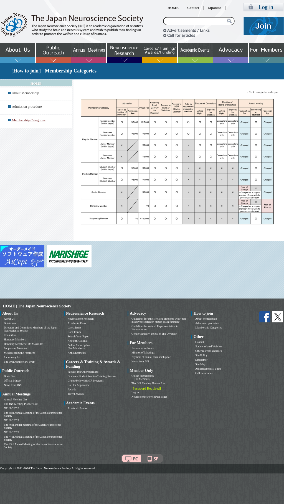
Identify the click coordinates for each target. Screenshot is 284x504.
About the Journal (78, 340)
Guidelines (10, 323)
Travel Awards (76, 393)
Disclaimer (201, 359)
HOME (173, 8)
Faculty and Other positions (83, 371)
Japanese (214, 8)
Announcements (77, 352)
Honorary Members (15, 339)
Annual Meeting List (15, 399)
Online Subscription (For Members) (79, 347)
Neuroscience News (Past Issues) (149, 396)
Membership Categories (208, 327)
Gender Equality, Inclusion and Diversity (154, 333)
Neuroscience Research (81, 318)
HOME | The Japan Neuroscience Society (37, 306)
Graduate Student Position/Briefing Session (92, 376)
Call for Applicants (78, 385)
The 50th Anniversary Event (19, 361)
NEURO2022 (11, 432)
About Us (9, 318)
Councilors (10, 335)
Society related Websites (208, 346)
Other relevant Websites (208, 350)
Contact (193, 8)
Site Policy (201, 355)
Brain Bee (9, 376)
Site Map (200, 364)
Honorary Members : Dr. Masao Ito (23, 343)
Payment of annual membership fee (151, 356)
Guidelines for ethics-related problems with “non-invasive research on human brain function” (159, 320)
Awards (72, 389)
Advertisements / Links (208, 368)
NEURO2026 (11, 408)
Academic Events (77, 408)
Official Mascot (12, 380)
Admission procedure (27, 107)
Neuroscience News (142, 348)
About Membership (25, 93)
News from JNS (13, 385)
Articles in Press (77, 323)
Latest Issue (74, 327)
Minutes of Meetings (142, 352)
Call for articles (203, 373)
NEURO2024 (11, 420)
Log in (135, 392)
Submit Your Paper (78, 336)
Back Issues (74, 332)
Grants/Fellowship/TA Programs (85, 380)
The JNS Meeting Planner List (21, 403)
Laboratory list (12, 357)
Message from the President (19, 352)
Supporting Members (15, 348)
